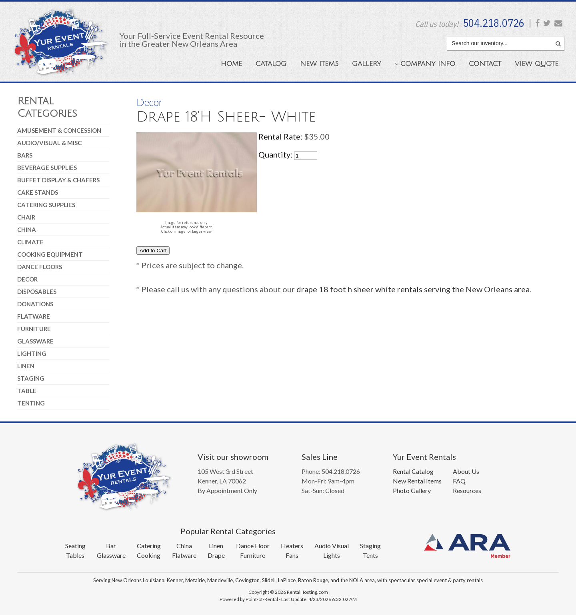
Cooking (148, 555)
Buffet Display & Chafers (58, 180)
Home (231, 64)
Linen (25, 365)
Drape (216, 555)
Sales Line (320, 456)
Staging (30, 378)
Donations (35, 304)
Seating (75, 545)
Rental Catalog (413, 471)
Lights (331, 555)
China (26, 229)
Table (26, 390)
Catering (149, 545)
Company (425, 64)
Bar (111, 545)
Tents (370, 555)
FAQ (459, 481)
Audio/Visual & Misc (49, 142)
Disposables (36, 291)
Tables (75, 555)
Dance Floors (39, 266)
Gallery (366, 64)
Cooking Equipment (50, 254)
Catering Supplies (46, 204)
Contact (485, 64)
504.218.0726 (493, 23)
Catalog (271, 64)
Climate (30, 242)
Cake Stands (37, 192)
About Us (466, 471)
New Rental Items (417, 481)
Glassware (35, 341)
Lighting (31, 353)
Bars (24, 155)
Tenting (31, 403)
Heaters (292, 545)
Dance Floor (253, 545)
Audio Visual (331, 545)
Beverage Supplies (47, 167)
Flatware (33, 316)
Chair (26, 217)
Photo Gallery (412, 490)
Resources (467, 490)
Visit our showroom (233, 456)
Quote (536, 64)
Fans (292, 555)
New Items (319, 64)
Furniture (34, 328)
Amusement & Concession (59, 130)
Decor (27, 279)
